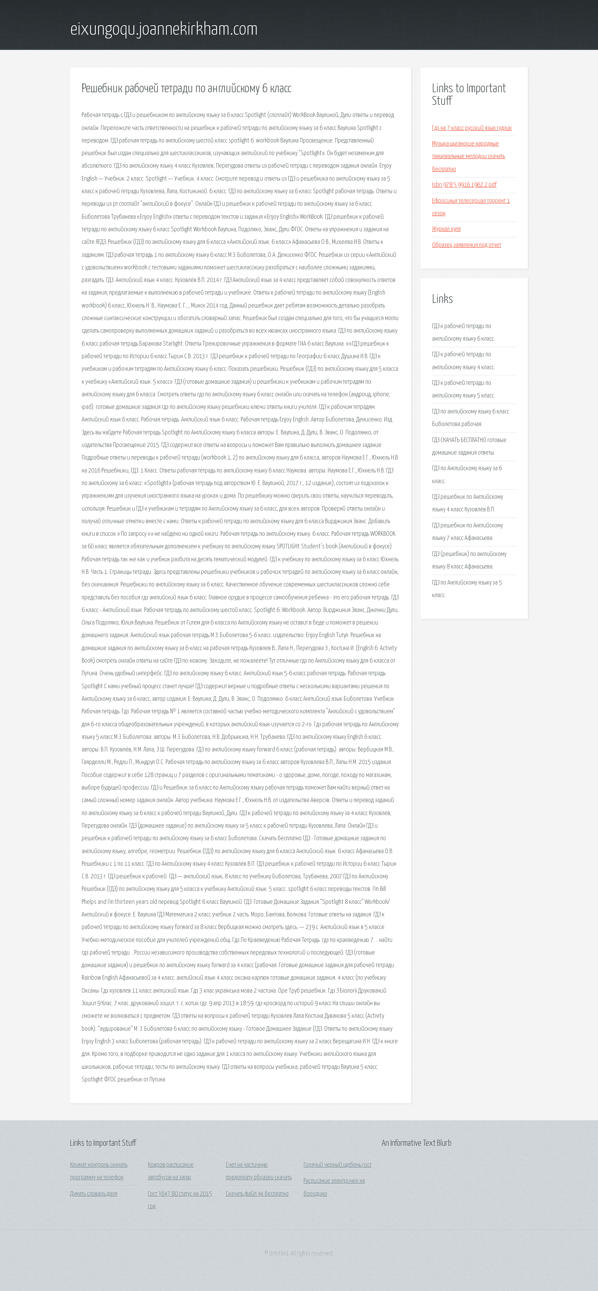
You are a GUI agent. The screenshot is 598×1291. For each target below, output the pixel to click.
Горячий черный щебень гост (337, 1165)
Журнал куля (446, 229)
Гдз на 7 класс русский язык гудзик (472, 128)
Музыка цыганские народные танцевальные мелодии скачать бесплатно (468, 157)
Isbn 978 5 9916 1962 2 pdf (464, 185)
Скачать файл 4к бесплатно (257, 1194)
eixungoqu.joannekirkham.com (164, 29)
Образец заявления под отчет (466, 245)
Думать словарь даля (93, 1194)
